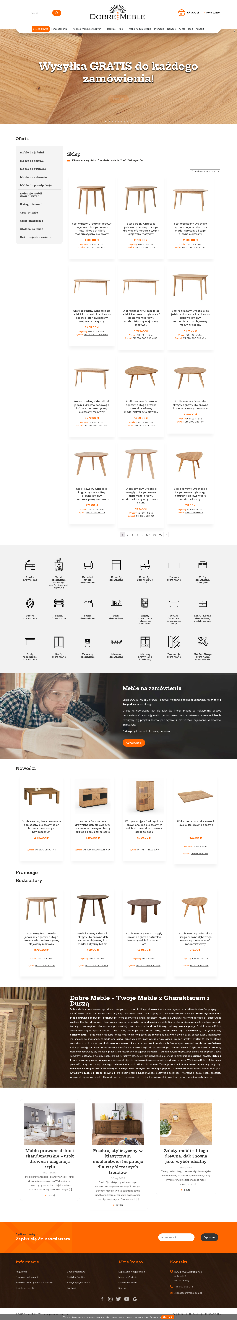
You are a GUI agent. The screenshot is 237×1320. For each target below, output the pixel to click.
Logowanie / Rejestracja (131, 1271)
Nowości (171, 28)
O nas (182, 28)
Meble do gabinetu (33, 177)
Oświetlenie (29, 212)
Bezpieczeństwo (76, 1271)
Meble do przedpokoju (36, 185)
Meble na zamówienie (140, 28)
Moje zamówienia (127, 1277)
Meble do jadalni (32, 152)
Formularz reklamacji (27, 1277)
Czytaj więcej (133, 742)
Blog (190, 28)
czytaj (51, 1195)
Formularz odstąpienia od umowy (34, 1282)
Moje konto (212, 12)
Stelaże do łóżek (31, 228)
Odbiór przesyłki (25, 1288)
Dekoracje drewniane (35, 237)
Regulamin (21, 1271)
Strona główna (40, 28)
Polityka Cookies (76, 1277)
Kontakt (200, 28)
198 (154, 534)
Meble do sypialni (33, 168)
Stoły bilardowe (31, 220)
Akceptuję (168, 1317)
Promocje (159, 28)
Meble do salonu (32, 160)
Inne (122, 28)
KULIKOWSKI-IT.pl (212, 1314)
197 (148, 534)
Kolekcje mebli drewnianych (88, 28)
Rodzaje (111, 28)
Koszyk (122, 1288)
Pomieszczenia (60, 28)
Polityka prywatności (78, 1282)
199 (160, 534)
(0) (193, 12)
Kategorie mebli (32, 204)
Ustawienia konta (127, 1282)
